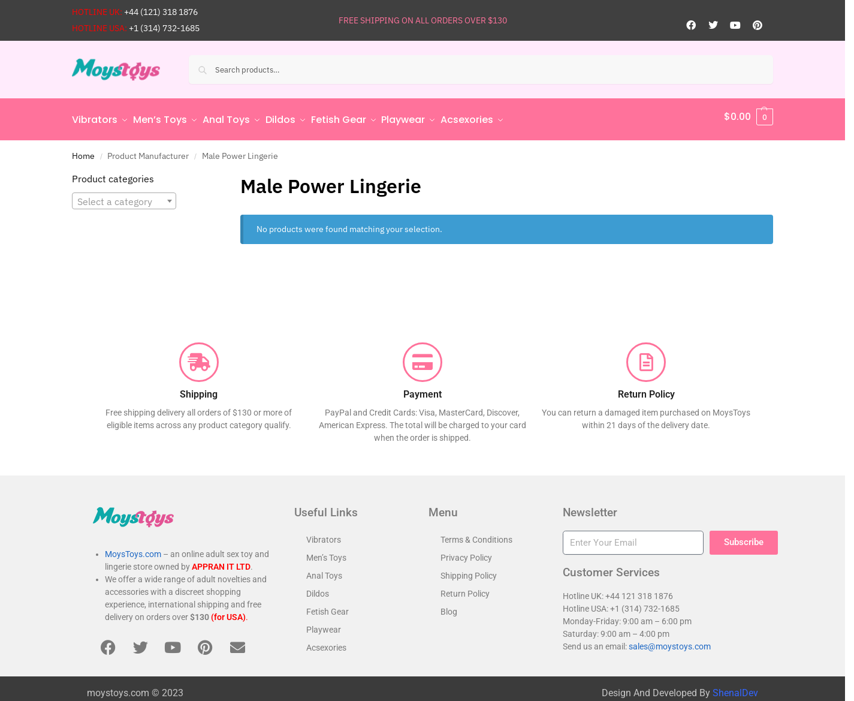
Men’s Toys (326, 552)
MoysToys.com (133, 549)
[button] (748, 117)
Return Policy (465, 588)
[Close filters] (194, 174)
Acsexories (326, 642)
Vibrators (323, 534)
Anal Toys (324, 570)
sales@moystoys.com (670, 641)
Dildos (317, 588)
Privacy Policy (466, 552)
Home (83, 150)
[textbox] (124, 196)
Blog (448, 606)
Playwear (323, 624)
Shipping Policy (468, 570)
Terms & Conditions (476, 534)
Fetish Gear (327, 606)
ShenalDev (735, 687)
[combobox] (124, 195)
